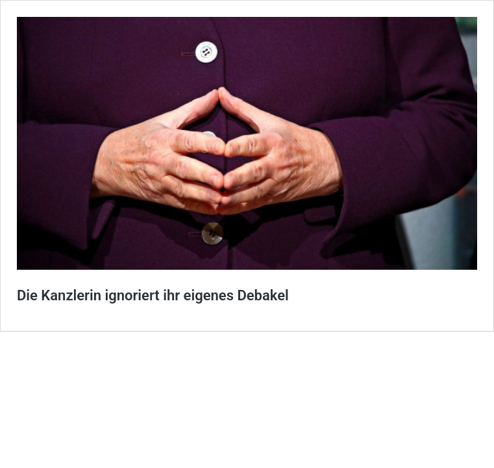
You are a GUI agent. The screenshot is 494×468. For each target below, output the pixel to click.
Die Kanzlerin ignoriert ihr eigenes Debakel (153, 295)
